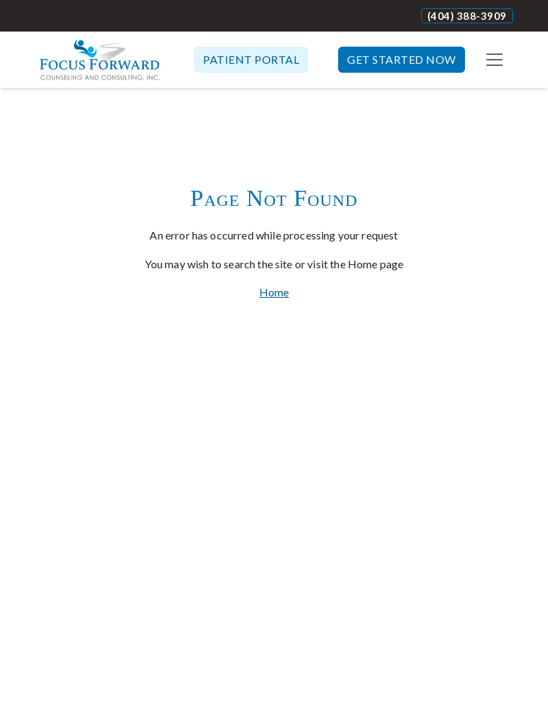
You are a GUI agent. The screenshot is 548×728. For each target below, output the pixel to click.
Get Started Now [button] (401, 59)
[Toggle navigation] (494, 60)
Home (274, 291)
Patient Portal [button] (251, 59)
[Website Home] (100, 60)
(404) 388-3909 (467, 16)
